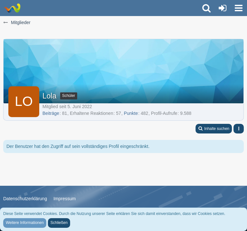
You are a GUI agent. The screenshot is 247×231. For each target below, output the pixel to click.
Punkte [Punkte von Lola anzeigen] (131, 113)
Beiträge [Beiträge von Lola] (50, 113)
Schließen (59, 222)
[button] (238, 8)
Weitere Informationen (25, 222)
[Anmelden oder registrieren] (222, 8)
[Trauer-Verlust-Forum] (12, 8)
